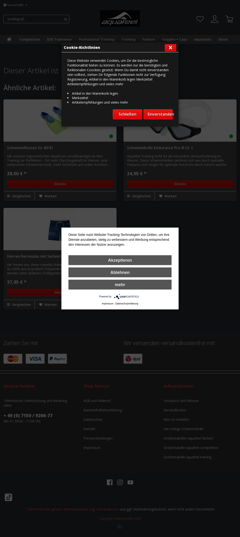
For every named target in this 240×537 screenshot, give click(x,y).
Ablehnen (120, 272)
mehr (120, 284)
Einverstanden (160, 114)
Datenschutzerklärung (126, 303)
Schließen (127, 114)
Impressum (107, 303)
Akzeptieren (120, 260)
